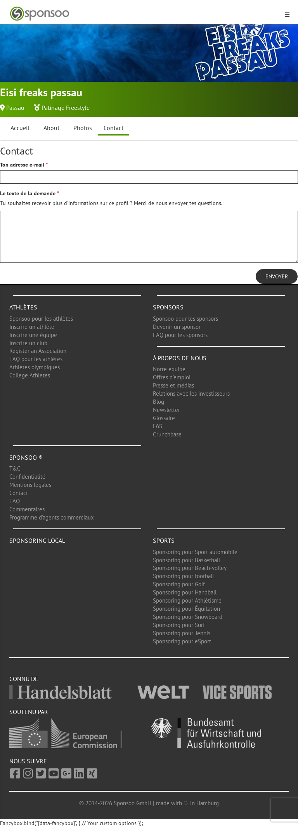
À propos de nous (179, 358)
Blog (158, 401)
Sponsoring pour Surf (179, 625)
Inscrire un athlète (31, 326)
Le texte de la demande (27, 193)
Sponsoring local (37, 540)
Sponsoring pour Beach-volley (190, 568)
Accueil (19, 128)
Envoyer (276, 276)
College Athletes (29, 375)
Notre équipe (169, 369)
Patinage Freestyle (66, 107)
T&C (15, 468)
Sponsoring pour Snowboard (187, 616)
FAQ (14, 501)
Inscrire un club (28, 343)
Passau (15, 107)
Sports (164, 540)
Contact (113, 128)
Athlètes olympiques (34, 367)
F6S (157, 426)
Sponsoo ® (26, 457)
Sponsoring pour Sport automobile (195, 552)
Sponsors (168, 307)
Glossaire (164, 418)
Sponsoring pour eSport (182, 641)
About (51, 128)
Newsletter (166, 410)
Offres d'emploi (172, 377)
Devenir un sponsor (177, 326)
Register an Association (37, 350)
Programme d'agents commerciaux (51, 517)
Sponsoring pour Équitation (186, 608)
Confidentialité (27, 476)
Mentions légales (30, 484)
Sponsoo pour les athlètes (41, 318)
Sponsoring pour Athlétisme (187, 600)
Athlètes (23, 307)
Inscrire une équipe (33, 335)
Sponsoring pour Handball (185, 592)
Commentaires (27, 509)
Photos (82, 128)
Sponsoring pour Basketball (186, 560)
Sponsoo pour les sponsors (185, 318)
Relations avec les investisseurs (191, 393)
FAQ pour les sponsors (180, 335)
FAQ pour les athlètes (35, 359)
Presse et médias (173, 385)
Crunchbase (167, 434)
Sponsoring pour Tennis (181, 633)
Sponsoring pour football (183, 576)
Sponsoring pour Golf (179, 584)
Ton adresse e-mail (22, 164)
